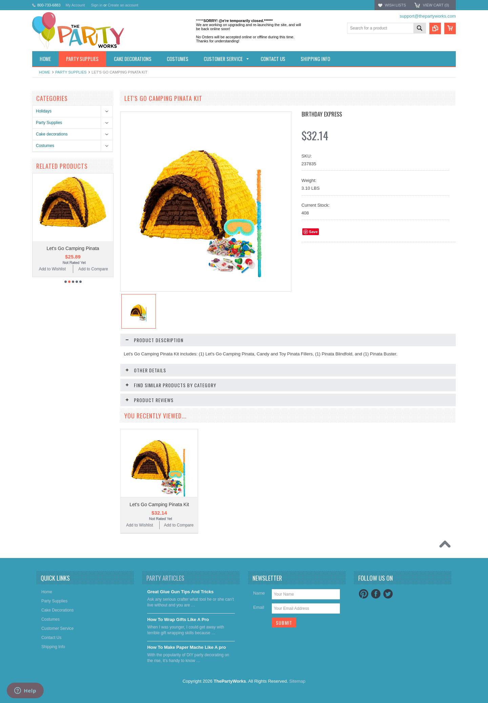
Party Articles (165, 578)
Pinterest (363, 594)
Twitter (388, 594)
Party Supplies (70, 72)
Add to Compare (93, 269)
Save (313, 232)
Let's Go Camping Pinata (72, 248)
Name (259, 593)
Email (258, 607)
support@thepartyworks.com (428, 16)
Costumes (45, 145)
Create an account (123, 5)
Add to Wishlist (52, 269)
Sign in (96, 5)
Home (44, 72)
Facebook (376, 594)
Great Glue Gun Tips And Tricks (180, 591)
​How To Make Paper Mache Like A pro (186, 647)
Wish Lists (395, 5)
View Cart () (436, 5)
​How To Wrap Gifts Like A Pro (178, 619)
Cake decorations (51, 134)
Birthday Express (322, 114)
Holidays (44, 111)
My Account (75, 5)
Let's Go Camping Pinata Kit (159, 504)
